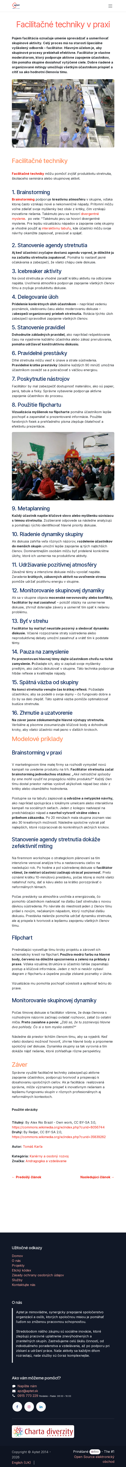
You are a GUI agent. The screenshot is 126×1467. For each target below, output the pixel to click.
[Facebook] (17, 1407)
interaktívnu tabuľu (56, 228)
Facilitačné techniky (28, 174)
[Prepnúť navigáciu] (110, 6)
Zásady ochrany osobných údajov (38, 1275)
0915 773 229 (27, 1396)
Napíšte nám (27, 1386)
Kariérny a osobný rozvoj (49, 1156)
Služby (17, 1280)
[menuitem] (21, 1463)
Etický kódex (21, 1270)
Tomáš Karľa (32, 1147)
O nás (16, 1261)
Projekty (18, 1265)
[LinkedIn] (41, 1407)
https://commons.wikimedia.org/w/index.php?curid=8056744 (58, 1127)
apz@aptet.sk (27, 1391)
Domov (17, 1256)
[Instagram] (29, 1407)
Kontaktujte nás (23, 1285)
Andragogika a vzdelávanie (46, 1161)
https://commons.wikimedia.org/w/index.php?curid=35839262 (59, 1137)
